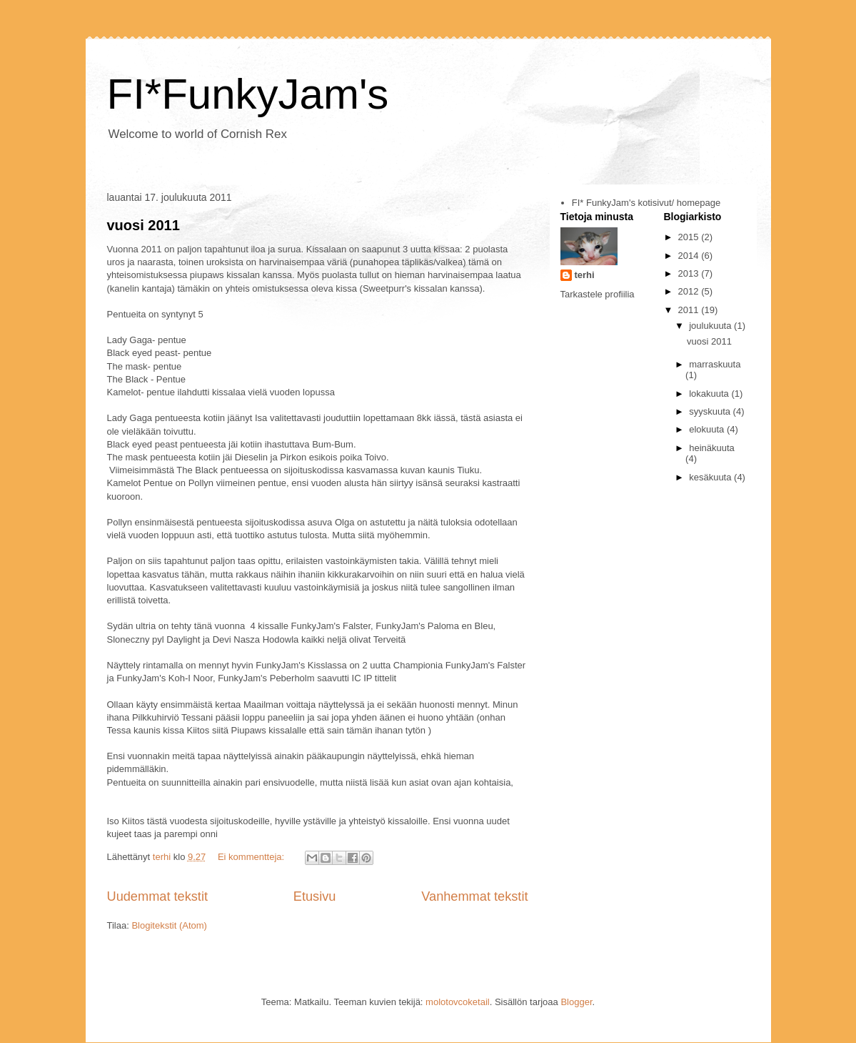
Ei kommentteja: (252, 856)
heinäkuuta (712, 448)
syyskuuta (710, 411)
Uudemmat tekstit (157, 896)
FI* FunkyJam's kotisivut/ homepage (646, 202)
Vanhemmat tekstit (474, 896)
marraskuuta (714, 364)
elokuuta (708, 429)
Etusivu (314, 896)
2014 (690, 255)
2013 (690, 273)
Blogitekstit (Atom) (168, 925)
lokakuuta (710, 393)
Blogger (576, 1002)
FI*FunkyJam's (248, 94)
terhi (585, 275)
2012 (690, 291)
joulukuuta (711, 325)
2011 (690, 310)
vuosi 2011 (143, 225)
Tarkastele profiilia (597, 294)
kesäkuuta (711, 477)
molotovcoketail (458, 1002)
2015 (690, 237)
